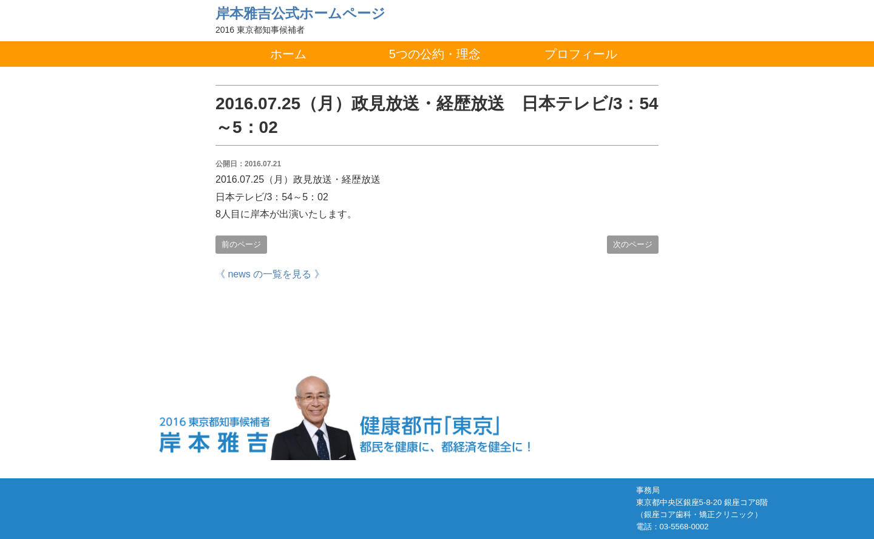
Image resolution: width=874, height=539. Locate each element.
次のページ (632, 244)
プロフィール (580, 54)
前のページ (241, 244)
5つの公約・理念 (435, 54)
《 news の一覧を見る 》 (269, 274)
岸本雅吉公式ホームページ (300, 13)
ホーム (288, 54)
